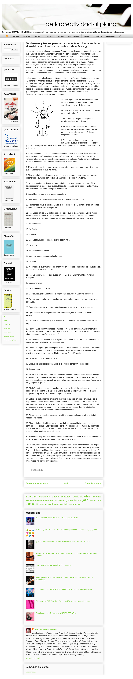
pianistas (32, 503)
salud (70, 504)
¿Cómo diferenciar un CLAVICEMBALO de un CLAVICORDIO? (63, 542)
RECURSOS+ (110, 36)
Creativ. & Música (10, 340)
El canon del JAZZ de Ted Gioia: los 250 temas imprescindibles (63, 601)
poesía (42, 504)
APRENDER (27, 36)
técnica (76, 504)
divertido (96, 496)
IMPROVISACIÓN (73, 36)
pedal (99, 500)
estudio (53, 500)
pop (48, 504)
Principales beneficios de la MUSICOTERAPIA (56, 613)
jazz (85, 500)
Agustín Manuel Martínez (46, 629)
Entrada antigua (93, 483)
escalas (38, 500)
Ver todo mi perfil (33, 658)
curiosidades (81, 496)
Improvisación (9, 336)
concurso (65, 496)
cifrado (55, 496)
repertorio (64, 504)
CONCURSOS (49, 36)
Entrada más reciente (37, 483)
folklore (61, 500)
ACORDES (15, 36)
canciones (44, 496)
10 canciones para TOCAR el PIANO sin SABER (57, 518)
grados (69, 500)
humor (77, 500)
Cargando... (31, 672)
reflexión (54, 504)
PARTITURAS (97, 36)
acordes (31, 496)
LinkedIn (7, 324)
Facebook (7, 332)
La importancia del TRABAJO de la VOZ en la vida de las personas (64, 589)
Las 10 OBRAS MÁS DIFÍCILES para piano (54, 565)
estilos (46, 500)
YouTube (7, 328)
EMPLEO (61, 36)
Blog (5, 320)
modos (93, 500)
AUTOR (37, 36)
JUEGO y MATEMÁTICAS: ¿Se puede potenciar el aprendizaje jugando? (67, 530)
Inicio (66, 483)
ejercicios (30, 500)
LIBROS (86, 36)
